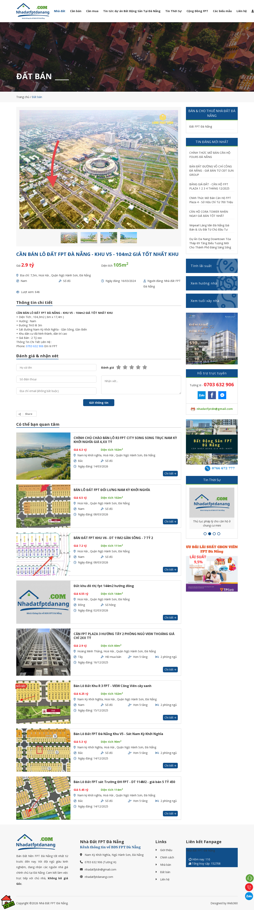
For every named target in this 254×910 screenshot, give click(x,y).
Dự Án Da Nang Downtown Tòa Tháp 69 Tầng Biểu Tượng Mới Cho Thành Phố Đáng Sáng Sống (210, 243)
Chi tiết (170, 473)
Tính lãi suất (214, 266)
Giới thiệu (166, 850)
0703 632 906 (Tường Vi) (100, 862)
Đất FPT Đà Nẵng (200, 126)
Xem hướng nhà (214, 283)
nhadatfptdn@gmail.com (100, 869)
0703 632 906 (34, 346)
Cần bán (75, 11)
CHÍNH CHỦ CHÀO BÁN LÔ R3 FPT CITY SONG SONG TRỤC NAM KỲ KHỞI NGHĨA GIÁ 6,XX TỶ (125, 440)
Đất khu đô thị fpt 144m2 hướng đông (104, 586)
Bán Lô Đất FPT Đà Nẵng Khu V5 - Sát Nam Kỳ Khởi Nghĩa (118, 734)
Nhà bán (165, 865)
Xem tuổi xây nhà (214, 301)
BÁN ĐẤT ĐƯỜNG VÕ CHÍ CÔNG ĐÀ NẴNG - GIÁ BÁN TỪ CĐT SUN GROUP (211, 170)
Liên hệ (242, 11)
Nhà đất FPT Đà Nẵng (200, 850)
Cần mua (92, 11)
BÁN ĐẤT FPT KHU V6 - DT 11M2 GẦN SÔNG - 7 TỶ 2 (113, 538)
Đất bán (165, 872)
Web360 (232, 903)
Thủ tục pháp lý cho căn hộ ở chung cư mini (212, 523)
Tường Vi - (212, 384)
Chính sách (167, 857)
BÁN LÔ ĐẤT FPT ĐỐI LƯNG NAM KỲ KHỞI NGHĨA (112, 490)
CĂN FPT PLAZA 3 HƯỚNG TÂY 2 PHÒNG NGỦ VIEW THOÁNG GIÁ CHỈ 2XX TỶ (124, 636)
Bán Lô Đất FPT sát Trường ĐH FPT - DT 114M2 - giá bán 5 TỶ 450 (124, 782)
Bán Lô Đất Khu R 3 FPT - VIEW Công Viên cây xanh (112, 686)
